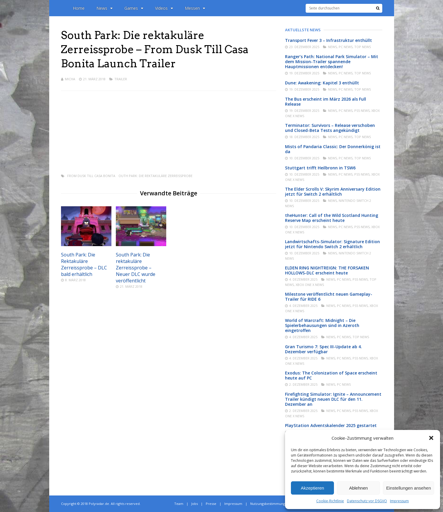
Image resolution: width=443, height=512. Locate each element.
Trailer (120, 79)
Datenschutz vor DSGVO (367, 500)
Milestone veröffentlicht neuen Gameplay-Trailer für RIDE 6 (328, 296)
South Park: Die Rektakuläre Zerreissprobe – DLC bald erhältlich (84, 264)
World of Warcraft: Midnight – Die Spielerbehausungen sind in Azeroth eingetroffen (322, 325)
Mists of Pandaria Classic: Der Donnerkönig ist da (333, 149)
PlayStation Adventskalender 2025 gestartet (331, 425)
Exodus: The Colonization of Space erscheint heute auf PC (331, 375)
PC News (346, 47)
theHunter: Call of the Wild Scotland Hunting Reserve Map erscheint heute (331, 217)
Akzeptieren (312, 487)
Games (133, 8)
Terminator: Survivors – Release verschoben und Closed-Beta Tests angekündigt (330, 127)
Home (79, 8)
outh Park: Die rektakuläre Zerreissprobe (155, 175)
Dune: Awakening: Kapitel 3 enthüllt (322, 83)
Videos (164, 8)
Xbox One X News (310, 284)
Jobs (194, 503)
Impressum (399, 500)
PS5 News (362, 110)
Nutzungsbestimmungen (269, 503)
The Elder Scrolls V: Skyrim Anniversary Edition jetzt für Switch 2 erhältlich (333, 191)
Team (178, 503)
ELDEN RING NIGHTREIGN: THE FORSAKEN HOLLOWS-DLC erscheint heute (327, 270)
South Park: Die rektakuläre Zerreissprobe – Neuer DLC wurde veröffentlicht (135, 267)
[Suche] (377, 8)
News (104, 8)
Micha (70, 79)
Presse (211, 503)
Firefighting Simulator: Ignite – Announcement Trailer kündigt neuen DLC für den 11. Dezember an (333, 399)
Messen (195, 8)
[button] (431, 438)
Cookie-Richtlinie (330, 500)
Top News (362, 47)
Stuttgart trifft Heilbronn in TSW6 (320, 168)
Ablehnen (358, 487)
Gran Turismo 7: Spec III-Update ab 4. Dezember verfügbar (323, 349)
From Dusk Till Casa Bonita (91, 175)
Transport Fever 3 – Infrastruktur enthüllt (328, 40)
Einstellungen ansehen (408, 487)
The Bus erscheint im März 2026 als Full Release (325, 101)
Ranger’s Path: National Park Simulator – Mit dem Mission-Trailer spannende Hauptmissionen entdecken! (331, 61)
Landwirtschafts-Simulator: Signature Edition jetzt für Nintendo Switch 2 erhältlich (332, 244)
